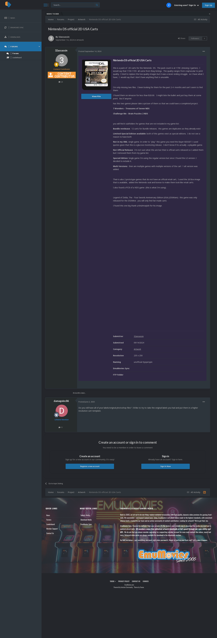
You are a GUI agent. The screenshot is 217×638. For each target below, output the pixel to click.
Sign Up (208, 5)
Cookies (146, 581)
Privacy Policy (123, 581)
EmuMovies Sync (86, 524)
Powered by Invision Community (123, 587)
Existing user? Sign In (186, 5)
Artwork (80, 40)
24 (61, 82)
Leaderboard (50, 524)
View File (96, 96)
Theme (113, 581)
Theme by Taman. (139, 587)
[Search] (75, 5)
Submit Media (85, 515)
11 (61, 427)
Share (181, 38)
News (48, 515)
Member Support (52, 528)
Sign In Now (165, 466)
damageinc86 (61, 400)
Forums (48, 519)
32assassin (64, 37)
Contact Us (50, 533)
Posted (89, 51)
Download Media (86, 519)
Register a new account (90, 466)
